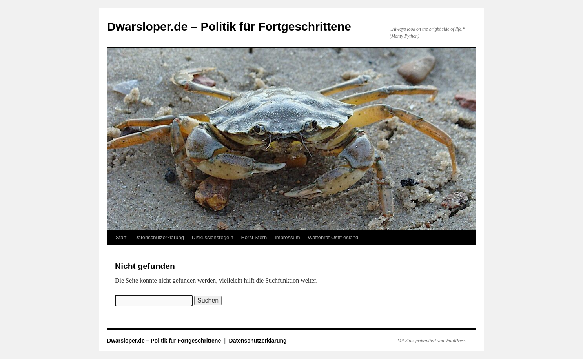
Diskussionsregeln (212, 237)
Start (121, 237)
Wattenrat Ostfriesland (333, 237)
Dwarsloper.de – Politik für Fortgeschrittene (229, 26)
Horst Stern (254, 237)
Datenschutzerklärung (159, 237)
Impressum (287, 237)
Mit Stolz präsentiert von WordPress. (431, 340)
